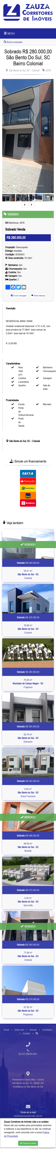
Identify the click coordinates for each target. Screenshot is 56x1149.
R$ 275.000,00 (28, 890)
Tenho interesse (38, 295)
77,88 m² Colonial (28, 956)
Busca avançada (13, 42)
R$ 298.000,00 (28, 835)
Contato (26, 1033)
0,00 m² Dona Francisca (28, 793)
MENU (9, 33)
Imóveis (33, 1029)
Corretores (47, 1029)
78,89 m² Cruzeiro (28, 629)
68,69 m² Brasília (28, 847)
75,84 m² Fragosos (28, 683)
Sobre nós (19, 1029)
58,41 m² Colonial (28, 574)
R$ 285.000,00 (28, 726)
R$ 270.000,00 (28, 999)
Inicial (6, 1029)
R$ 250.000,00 (28, 781)
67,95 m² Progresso (28, 1011)
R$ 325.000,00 (28, 617)
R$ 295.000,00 (28, 562)
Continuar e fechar (28, 1143)
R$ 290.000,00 (28, 671)
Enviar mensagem (19, 295)
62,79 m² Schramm (28, 738)
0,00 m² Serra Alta (28, 902)
